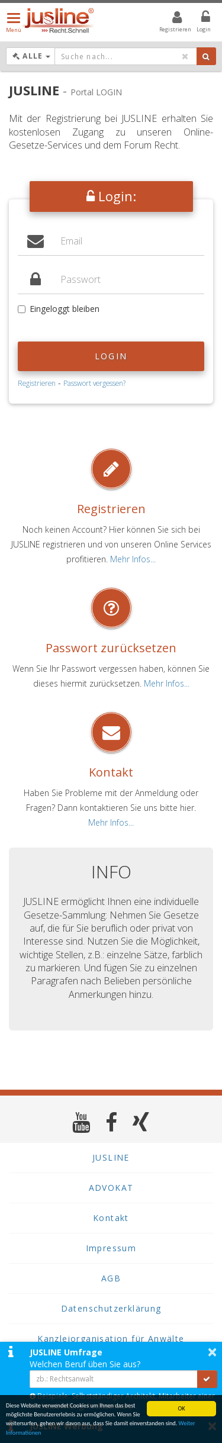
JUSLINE (111, 1157)
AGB (111, 1278)
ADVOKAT (111, 1187)
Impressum (111, 1248)
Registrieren (37, 383)
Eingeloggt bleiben (58, 308)
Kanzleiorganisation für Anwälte (110, 1338)
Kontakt (111, 772)
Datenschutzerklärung (111, 1308)
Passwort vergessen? (94, 383)
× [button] (212, 1352)
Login (111, 356)
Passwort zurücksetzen (111, 648)
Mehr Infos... (133, 559)
